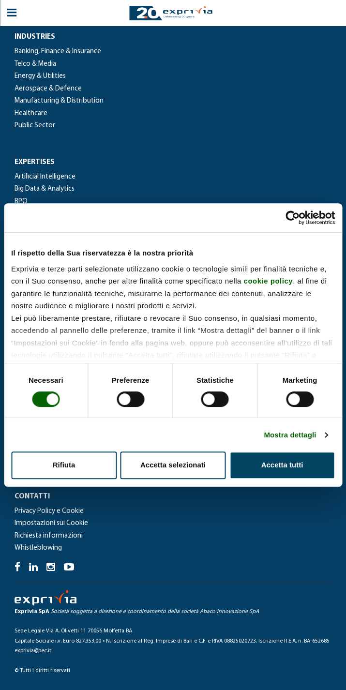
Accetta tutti (282, 465)
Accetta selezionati (173, 465)
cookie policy (268, 281)
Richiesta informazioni (49, 536)
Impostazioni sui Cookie (51, 523)
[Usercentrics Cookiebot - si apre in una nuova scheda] (292, 217)
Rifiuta (64, 465)
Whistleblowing (38, 548)
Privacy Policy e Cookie (49, 511)
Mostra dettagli (290, 435)
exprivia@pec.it (33, 651)
